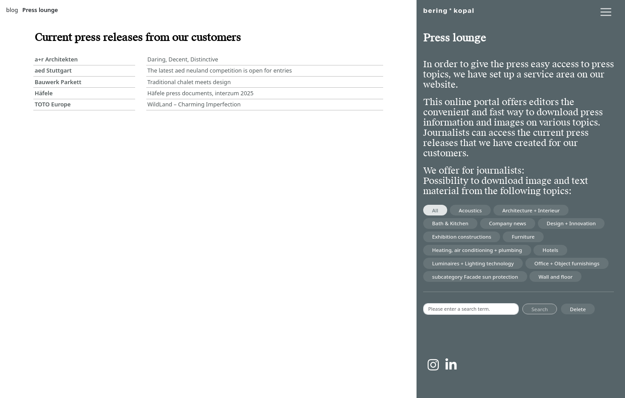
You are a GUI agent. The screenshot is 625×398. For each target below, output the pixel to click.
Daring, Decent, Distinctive (182, 59)
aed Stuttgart (53, 70)
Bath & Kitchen (450, 223)
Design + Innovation (571, 223)
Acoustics (470, 210)
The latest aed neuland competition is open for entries (219, 70)
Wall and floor (556, 276)
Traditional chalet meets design (189, 82)
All (435, 210)
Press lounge (40, 10)
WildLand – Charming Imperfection (193, 104)
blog (12, 10)
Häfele (44, 93)
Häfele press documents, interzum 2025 (200, 93)
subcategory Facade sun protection (475, 276)
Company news (507, 223)
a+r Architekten (56, 59)
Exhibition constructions (461, 236)
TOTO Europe (53, 104)
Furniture (523, 236)
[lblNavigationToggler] (606, 12)
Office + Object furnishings (567, 263)
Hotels (550, 250)
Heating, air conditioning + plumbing (477, 250)
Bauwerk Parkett (58, 82)
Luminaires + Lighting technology (473, 263)
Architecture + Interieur (531, 210)
